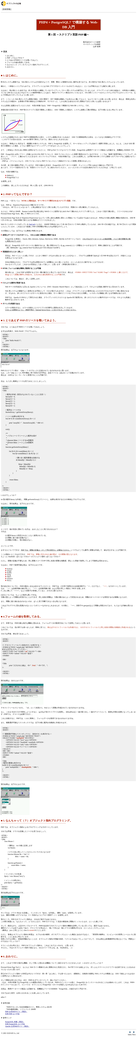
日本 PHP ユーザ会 (12, 1014)
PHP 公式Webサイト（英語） (16, 1011)
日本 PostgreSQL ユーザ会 (15, 1024)
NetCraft (32, 224)
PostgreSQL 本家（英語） (14, 1022)
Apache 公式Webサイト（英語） (17, 1026)
